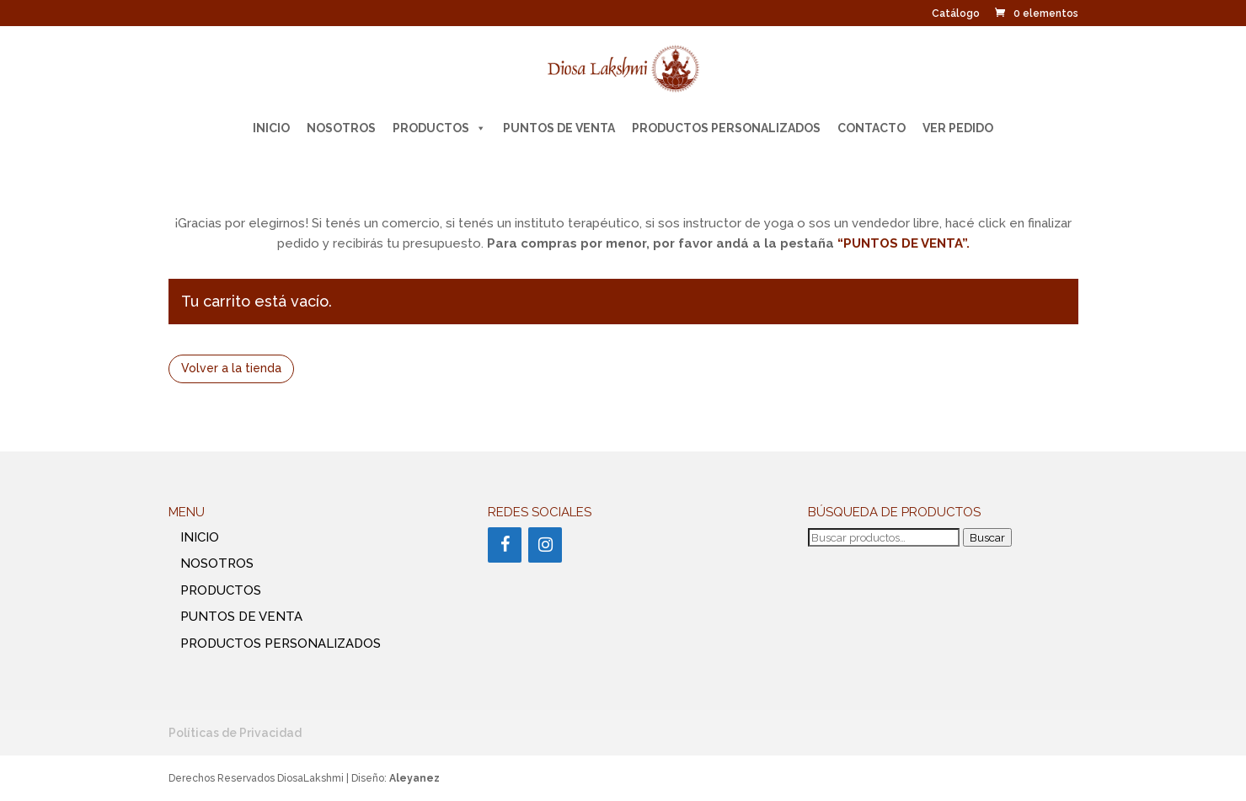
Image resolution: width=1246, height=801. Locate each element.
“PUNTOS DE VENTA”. (903, 243)
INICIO (271, 128)
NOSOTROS (341, 128)
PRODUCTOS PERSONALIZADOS (726, 128)
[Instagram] (545, 545)
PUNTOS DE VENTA (559, 128)
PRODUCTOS (439, 128)
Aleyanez (414, 778)
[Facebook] (504, 545)
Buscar (987, 537)
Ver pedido (957, 128)
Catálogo (956, 13)
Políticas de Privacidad (235, 733)
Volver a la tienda (231, 368)
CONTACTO (871, 128)
